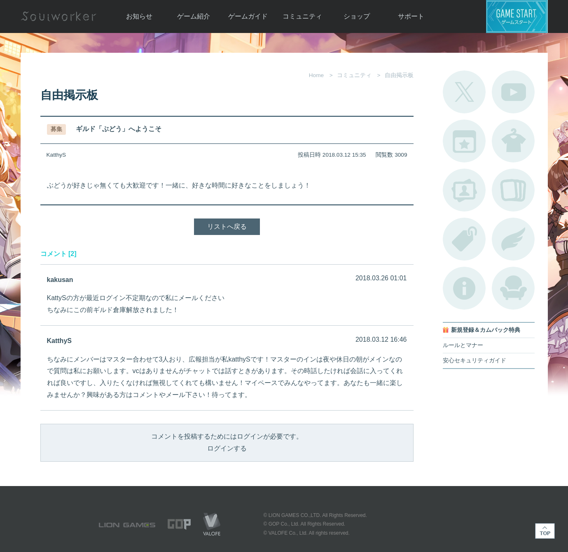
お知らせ (139, 16)
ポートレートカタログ (464, 190)
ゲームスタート (517, 16)
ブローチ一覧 (513, 239)
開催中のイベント (464, 141)
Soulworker (58, 16)
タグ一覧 (464, 239)
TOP (545, 531)
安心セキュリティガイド (474, 360)
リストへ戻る (227, 226)
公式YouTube (513, 91)
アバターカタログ (513, 141)
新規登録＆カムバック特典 (485, 330)
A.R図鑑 (513, 190)
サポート (411, 16)
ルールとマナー (463, 345)
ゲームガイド (248, 16)
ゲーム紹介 (193, 16)
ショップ (357, 16)
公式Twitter (464, 91)
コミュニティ (302, 16)
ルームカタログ (513, 288)
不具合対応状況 (464, 288)
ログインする (227, 448)
